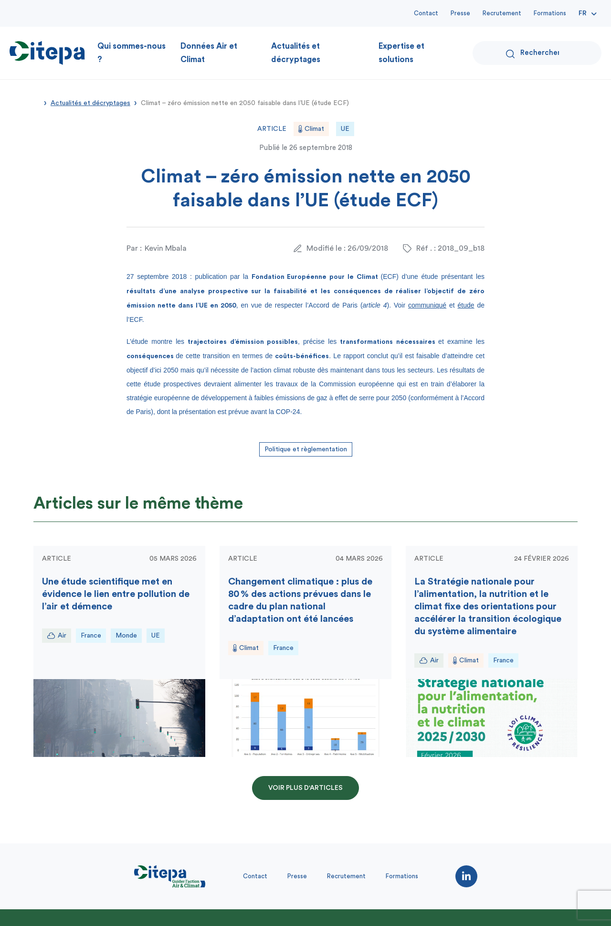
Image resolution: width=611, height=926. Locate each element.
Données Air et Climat (208, 53)
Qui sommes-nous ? (131, 53)
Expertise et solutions (401, 53)
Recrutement (502, 13)
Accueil (36, 102)
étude (466, 305)
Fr (583, 13)
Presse (460, 13)
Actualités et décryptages (295, 53)
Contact (426, 13)
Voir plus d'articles (305, 788)
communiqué (427, 305)
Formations (550, 13)
